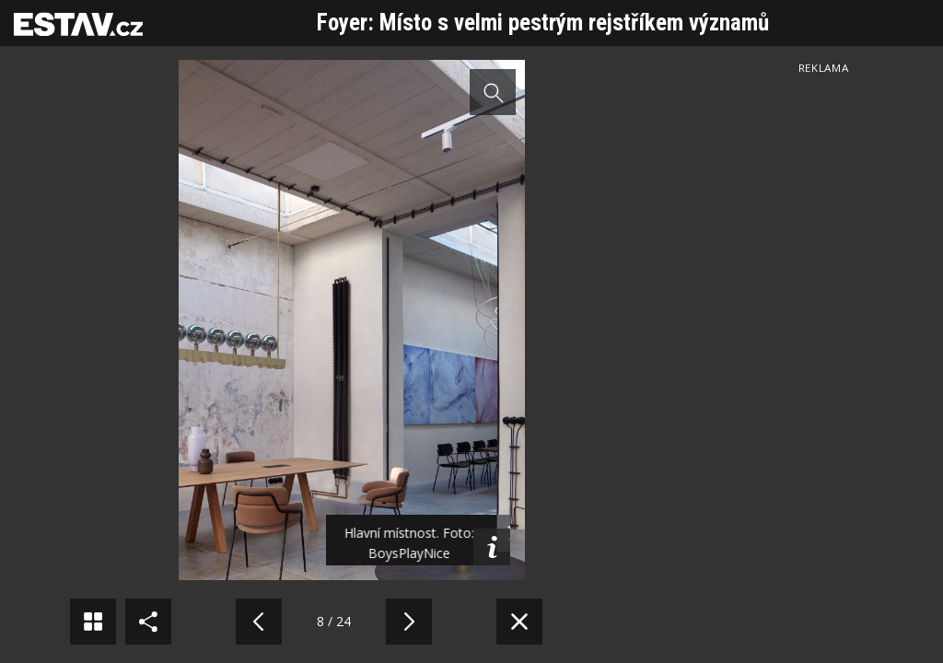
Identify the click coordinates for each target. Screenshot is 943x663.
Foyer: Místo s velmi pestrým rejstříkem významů (543, 22)
